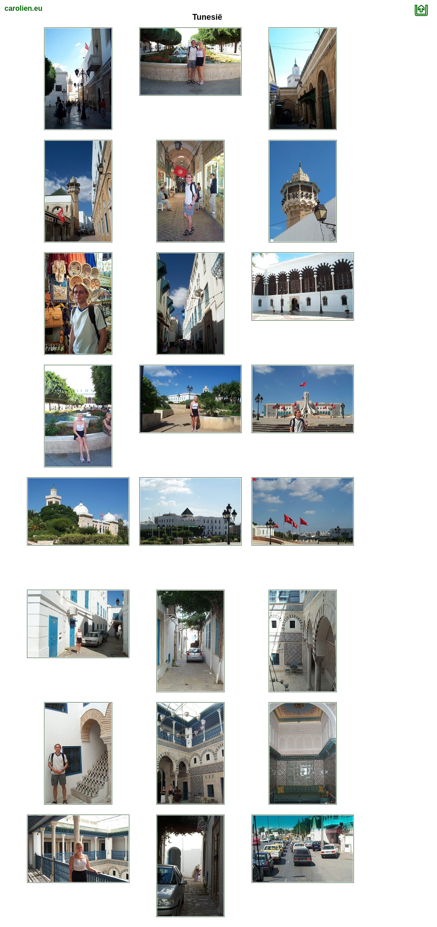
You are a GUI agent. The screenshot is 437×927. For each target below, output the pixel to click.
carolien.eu (23, 8)
